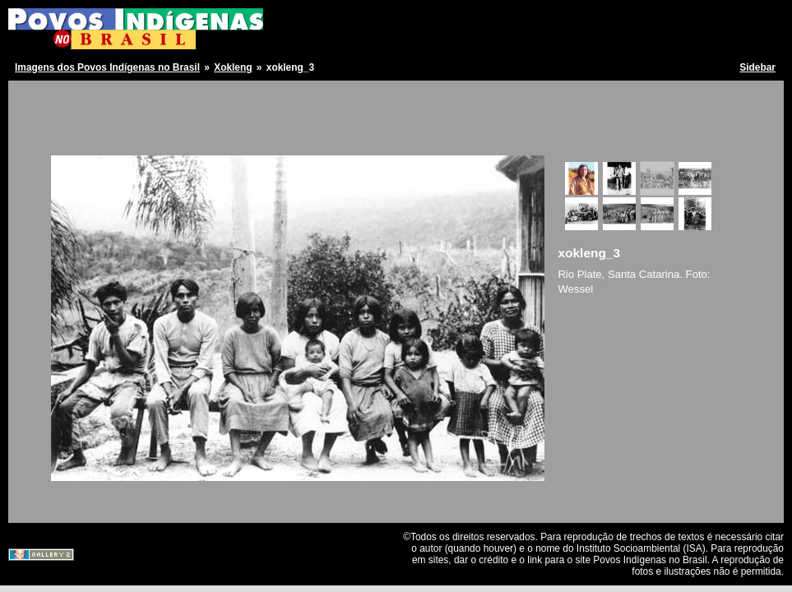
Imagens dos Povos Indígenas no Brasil (107, 67)
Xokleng (233, 67)
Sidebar (757, 67)
